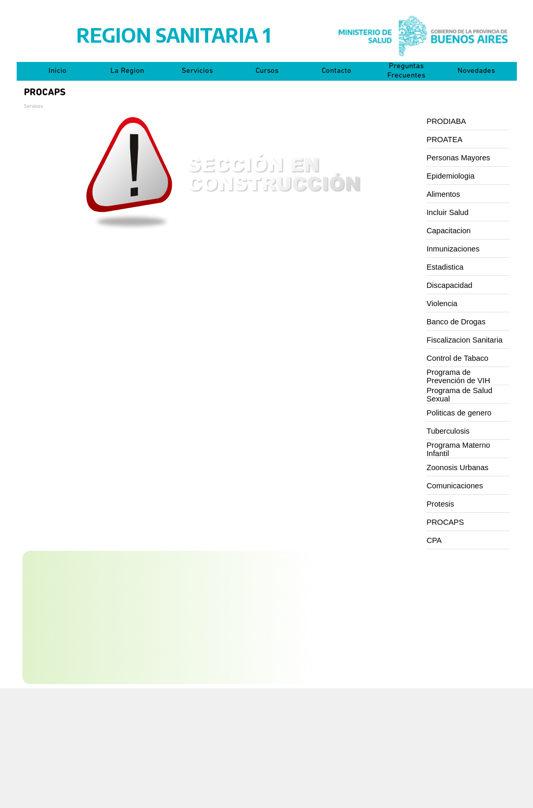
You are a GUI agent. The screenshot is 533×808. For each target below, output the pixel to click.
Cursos (267, 71)
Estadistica (445, 267)
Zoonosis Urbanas (458, 467)
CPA (434, 540)
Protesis (440, 504)
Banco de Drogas (456, 322)
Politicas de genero (459, 413)
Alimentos (443, 194)
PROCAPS (445, 522)
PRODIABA (446, 121)
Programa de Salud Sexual (459, 394)
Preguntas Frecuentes (406, 71)
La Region (127, 71)
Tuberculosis (448, 431)
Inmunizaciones (453, 249)
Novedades (476, 71)
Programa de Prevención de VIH (458, 376)
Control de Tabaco (458, 358)
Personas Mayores (458, 158)
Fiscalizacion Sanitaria (465, 340)
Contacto (336, 71)
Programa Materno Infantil (458, 449)
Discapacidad (450, 285)
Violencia (442, 303)
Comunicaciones (455, 486)
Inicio (57, 71)
